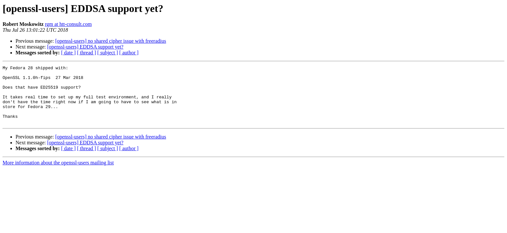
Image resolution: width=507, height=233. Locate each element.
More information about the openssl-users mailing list (58, 174)
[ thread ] (86, 52)
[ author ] (129, 52)
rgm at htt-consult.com (68, 24)
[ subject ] (107, 52)
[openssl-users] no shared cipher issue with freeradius (110, 41)
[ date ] (68, 52)
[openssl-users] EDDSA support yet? (85, 47)
